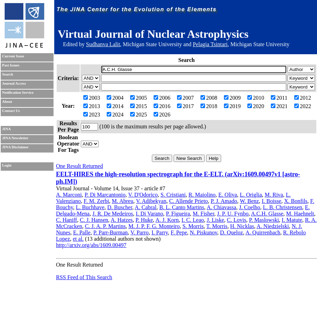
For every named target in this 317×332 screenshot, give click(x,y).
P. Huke (144, 220)
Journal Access (14, 83)
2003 (91, 98)
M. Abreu (122, 201)
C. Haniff (66, 220)
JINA (6, 129)
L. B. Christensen (282, 207)
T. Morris (216, 226)
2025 (138, 115)
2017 (185, 106)
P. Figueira (178, 214)
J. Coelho (249, 207)
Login (7, 165)
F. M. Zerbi (96, 201)
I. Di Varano (149, 214)
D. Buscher (119, 207)
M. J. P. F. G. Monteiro (153, 226)
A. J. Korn (167, 220)
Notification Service (18, 92)
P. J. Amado (224, 201)
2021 (279, 106)
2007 (185, 98)
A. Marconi (69, 195)
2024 (115, 115)
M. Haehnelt (300, 214)
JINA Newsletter (15, 138)
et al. (78, 239)
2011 (279, 98)
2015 (138, 106)
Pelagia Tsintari (210, 44)
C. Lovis (236, 220)
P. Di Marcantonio (105, 195)
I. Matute (292, 220)
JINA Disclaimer (15, 147)
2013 (91, 106)
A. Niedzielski (272, 226)
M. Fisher (203, 214)
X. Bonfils (296, 201)
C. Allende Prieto (188, 201)
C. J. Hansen (94, 220)
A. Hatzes (122, 220)
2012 (302, 98)
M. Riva (274, 195)
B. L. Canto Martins (181, 207)
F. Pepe (179, 232)
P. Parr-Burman (110, 232)
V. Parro (140, 232)
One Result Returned (79, 166)
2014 (115, 106)
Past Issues (10, 65)
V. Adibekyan (151, 201)
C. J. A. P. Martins (105, 226)
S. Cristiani (173, 195)
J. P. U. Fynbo (232, 214)
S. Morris (192, 226)
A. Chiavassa (221, 207)
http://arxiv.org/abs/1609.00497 (91, 245)
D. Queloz (231, 232)
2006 (162, 98)
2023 (91, 115)
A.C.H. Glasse (267, 214)
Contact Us (11, 111)
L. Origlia (251, 195)
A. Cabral (145, 207)
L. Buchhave (90, 207)
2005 (138, 98)
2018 (208, 106)
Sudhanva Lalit (103, 44)
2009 (232, 98)
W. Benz (249, 201)
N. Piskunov (203, 232)
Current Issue (13, 56)
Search (7, 74)
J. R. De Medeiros (112, 214)
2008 (208, 98)
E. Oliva (227, 195)
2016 (162, 106)
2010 (255, 98)
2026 (162, 115)
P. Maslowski (264, 220)
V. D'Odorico (142, 195)
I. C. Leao (193, 220)
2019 (232, 106)
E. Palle (82, 232)
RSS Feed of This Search (84, 277)
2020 (255, 106)
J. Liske (215, 220)
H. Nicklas (242, 226)
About (7, 102)
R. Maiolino (202, 195)
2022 (302, 106)
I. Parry (160, 232)
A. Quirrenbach (263, 232)
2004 (115, 98)
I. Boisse (271, 201)
